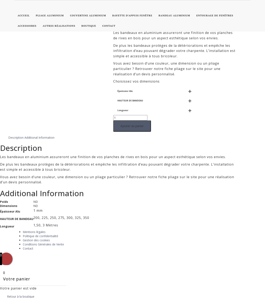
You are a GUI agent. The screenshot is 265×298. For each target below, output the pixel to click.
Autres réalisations (59, 25)
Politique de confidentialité (40, 216)
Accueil (24, 15)
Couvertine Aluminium (88, 15)
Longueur (9, 94)
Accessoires (27, 25)
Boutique (88, 25)
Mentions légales (34, 212)
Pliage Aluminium (50, 15)
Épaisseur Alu (11, 75)
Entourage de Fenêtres (214, 15)
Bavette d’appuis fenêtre (132, 15)
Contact (108, 25)
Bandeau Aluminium (174, 15)
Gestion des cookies (36, 220)
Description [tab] (16, 118)
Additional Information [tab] (39, 118)
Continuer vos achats (30, 289)
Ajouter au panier (18, 110)
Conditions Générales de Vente (43, 225)
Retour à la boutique (20, 277)
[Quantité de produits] (17, 102)
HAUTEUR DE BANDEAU (17, 85)
